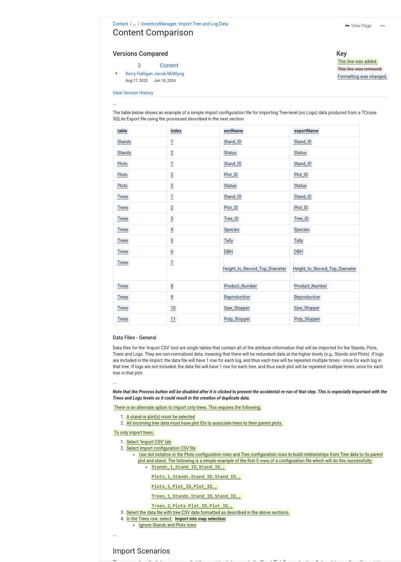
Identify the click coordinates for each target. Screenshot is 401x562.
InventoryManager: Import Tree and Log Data (84, 6)
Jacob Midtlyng (69, 56)
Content (20, 6)
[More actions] (382, 8)
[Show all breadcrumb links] (33, 6)
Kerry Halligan (39, 56)
